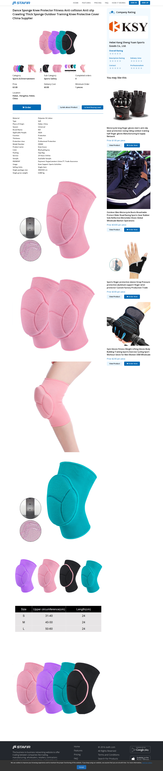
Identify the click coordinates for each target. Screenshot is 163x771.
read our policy (147, 763)
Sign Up (145, 3)
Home (75, 3)
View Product (114, 144)
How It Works (118, 3)
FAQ (106, 3)
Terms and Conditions (108, 754)
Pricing (97, 3)
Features (86, 3)
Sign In (134, 3)
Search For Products (108, 758)
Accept (81, 767)
